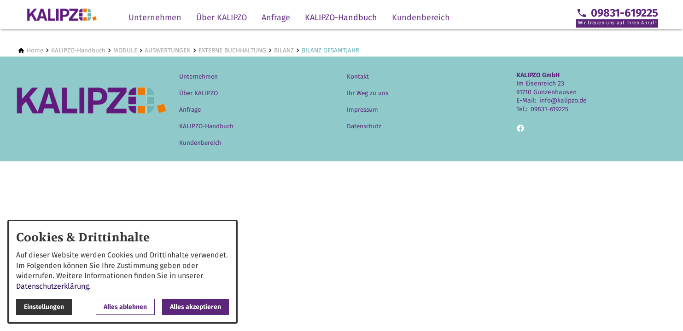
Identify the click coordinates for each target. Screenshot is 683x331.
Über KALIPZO (221, 17)
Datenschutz (364, 126)
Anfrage (276, 17)
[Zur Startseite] (62, 15)
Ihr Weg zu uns (367, 93)
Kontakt (358, 76)
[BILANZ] (284, 50)
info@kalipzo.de (563, 100)
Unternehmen (154, 17)
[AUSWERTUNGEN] (168, 50)
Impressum (362, 110)
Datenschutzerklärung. (53, 286)
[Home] (35, 50)
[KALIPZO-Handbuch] (78, 50)
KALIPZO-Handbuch (341, 17)
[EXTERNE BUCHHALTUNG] (232, 50)
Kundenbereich (421, 17)
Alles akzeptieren (195, 307)
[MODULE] (125, 50)
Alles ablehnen (125, 307)
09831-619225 (549, 109)
